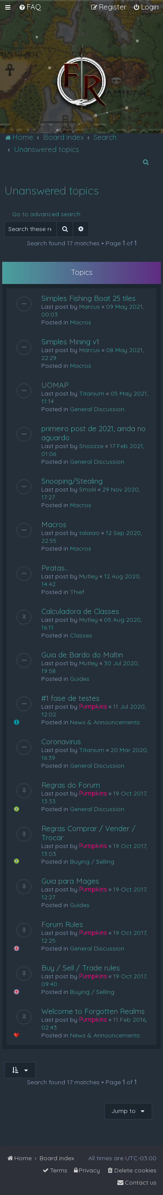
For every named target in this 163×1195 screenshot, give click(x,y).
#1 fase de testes (70, 698)
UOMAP (55, 385)
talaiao (89, 533)
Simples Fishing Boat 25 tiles (88, 298)
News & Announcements (105, 722)
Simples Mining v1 (70, 341)
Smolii (87, 489)
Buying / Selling (92, 861)
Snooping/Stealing (72, 480)
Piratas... (55, 567)
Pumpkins (93, 706)
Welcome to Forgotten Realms (93, 1011)
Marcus (89, 306)
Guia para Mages (70, 880)
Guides (80, 679)
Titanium (91, 393)
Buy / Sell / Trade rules (80, 967)
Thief (77, 592)
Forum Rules (62, 924)
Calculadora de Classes (80, 611)
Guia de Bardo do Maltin (82, 654)
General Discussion (97, 409)
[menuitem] (30, 7)
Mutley (88, 576)
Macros (80, 322)
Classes (81, 635)
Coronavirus (61, 741)
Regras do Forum (70, 784)
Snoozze (91, 446)
